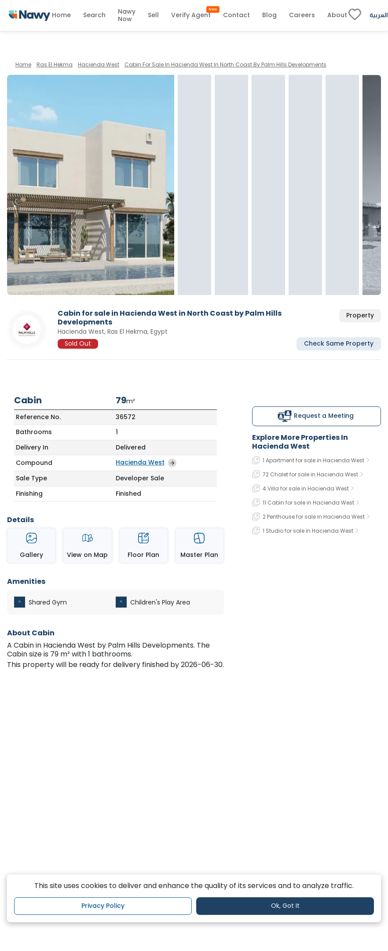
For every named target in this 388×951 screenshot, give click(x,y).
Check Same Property (338, 343)
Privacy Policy (102, 905)
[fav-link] (354, 15)
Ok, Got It (285, 905)
